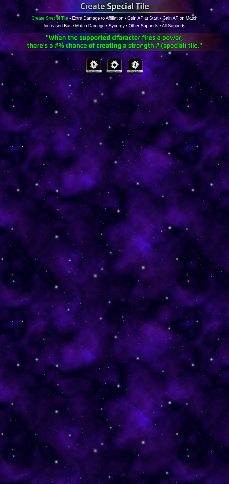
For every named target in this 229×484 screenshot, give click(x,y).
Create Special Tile (49, 18)
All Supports (173, 25)
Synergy (117, 25)
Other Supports (143, 25)
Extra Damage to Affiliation (97, 18)
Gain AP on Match (180, 18)
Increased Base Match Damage (74, 25)
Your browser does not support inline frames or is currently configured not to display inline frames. (114, 110)
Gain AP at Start (142, 18)
